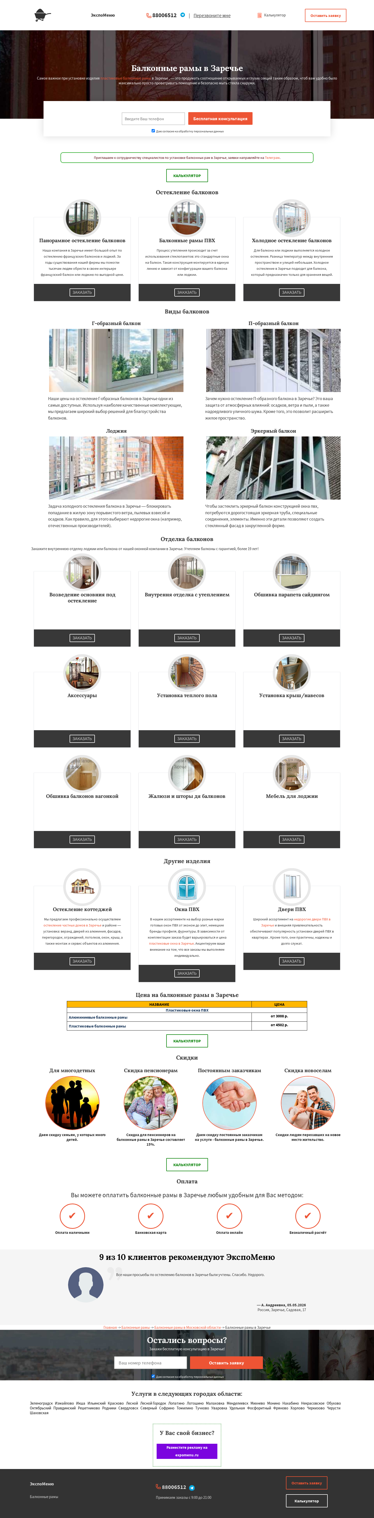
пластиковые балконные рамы (125, 78)
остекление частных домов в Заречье (72, 925)
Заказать (82, 292)
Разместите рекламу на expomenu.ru (187, 1451)
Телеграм (272, 157)
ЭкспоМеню (42, 1484)
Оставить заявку (325, 15)
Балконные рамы (135, 1327)
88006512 (164, 15)
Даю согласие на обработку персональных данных (188, 131)
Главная (110, 1327)
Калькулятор (271, 15)
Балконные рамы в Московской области (187, 1327)
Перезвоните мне (212, 15)
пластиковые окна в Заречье (171, 943)
